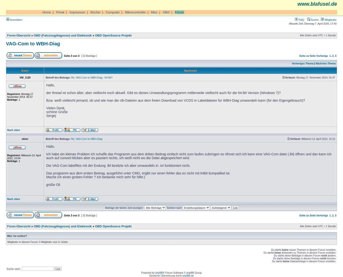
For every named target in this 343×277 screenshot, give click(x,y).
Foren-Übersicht (18, 35)
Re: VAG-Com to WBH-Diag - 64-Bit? (92, 77)
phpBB (159, 272)
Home (46, 12)
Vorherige (322, 55)
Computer (113, 12)
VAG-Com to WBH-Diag (33, 43)
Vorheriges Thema (302, 63)
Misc (154, 12)
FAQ (299, 19)
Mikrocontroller (135, 12)
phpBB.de (188, 275)
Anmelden (14, 19)
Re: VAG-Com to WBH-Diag (86, 138)
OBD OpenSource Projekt (113, 35)
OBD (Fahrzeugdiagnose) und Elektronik (63, 35)
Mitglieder (329, 19)
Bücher (96, 12)
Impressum (77, 12)
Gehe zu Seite (307, 55)
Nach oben (13, 130)
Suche (313, 19)
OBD (166, 12)
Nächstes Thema (326, 63)
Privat (60, 12)
